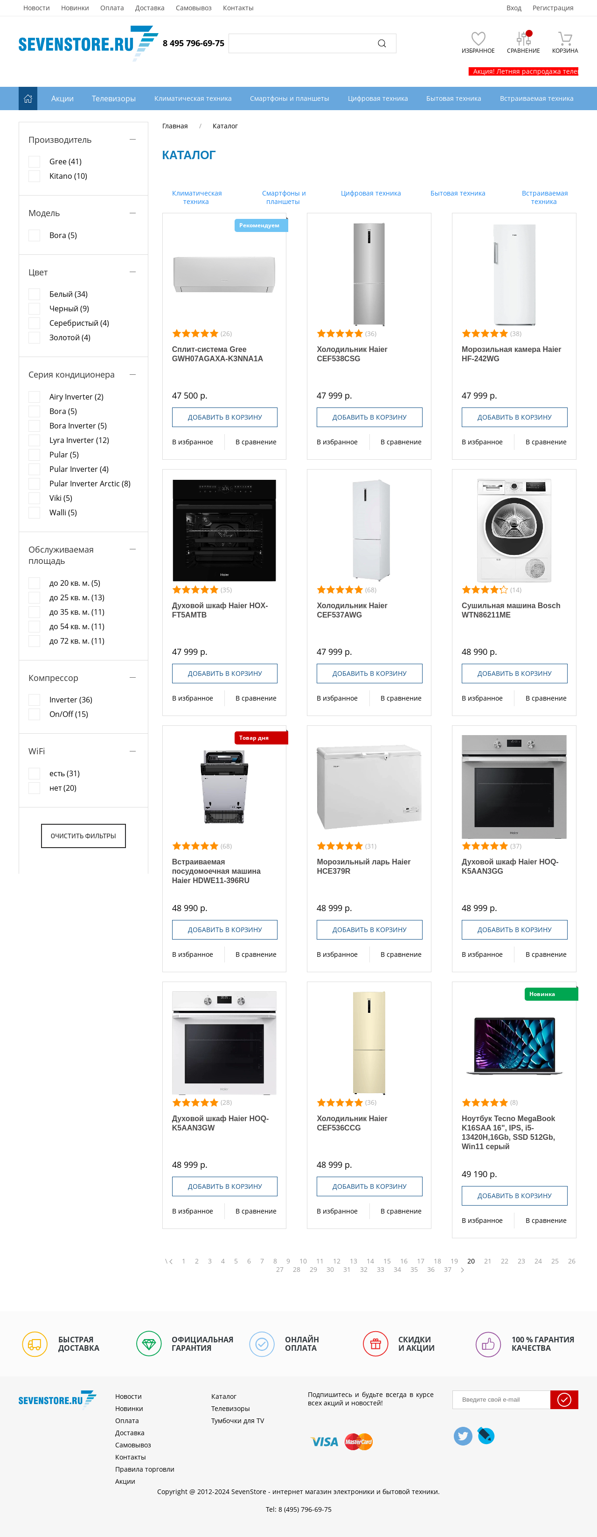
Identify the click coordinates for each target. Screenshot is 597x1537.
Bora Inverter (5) (78, 426)
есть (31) (64, 773)
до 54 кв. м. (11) (76, 626)
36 (431, 1269)
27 (280, 1269)
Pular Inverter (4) (79, 469)
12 (336, 1261)
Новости (36, 8)
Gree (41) (65, 161)
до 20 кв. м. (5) (74, 583)
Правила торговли (144, 1469)
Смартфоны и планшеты (283, 197)
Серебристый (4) (79, 323)
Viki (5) (60, 498)
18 (437, 1261)
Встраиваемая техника (544, 197)
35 (414, 1269)
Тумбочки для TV (237, 1420)
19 (454, 1261)
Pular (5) (64, 454)
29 (313, 1269)
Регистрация (553, 8)
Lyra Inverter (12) (79, 440)
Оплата (112, 8)
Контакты (238, 8)
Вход (514, 8)
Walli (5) (63, 512)
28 (296, 1269)
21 (488, 1261)
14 (370, 1261)
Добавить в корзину (225, 417)
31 (347, 1269)
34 (397, 1269)
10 (303, 1261)
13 (353, 1261)
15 (387, 1261)
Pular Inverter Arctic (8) (90, 483)
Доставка (150, 8)
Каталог (223, 1396)
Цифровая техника (370, 193)
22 (504, 1261)
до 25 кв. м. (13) (76, 597)
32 (364, 1269)
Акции (62, 98)
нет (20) (62, 788)
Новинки (75, 8)
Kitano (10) (68, 176)
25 (555, 1261)
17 (420, 1261)
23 (521, 1261)
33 (380, 1269)
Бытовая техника (457, 193)
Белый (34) (68, 294)
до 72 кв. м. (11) (76, 641)
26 (572, 1261)
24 (538, 1261)
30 (330, 1269)
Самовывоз (194, 8)
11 (320, 1261)
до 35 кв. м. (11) (76, 612)
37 (447, 1269)
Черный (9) (69, 308)
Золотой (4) (69, 337)
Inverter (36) (70, 700)
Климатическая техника (196, 197)
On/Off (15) (68, 714)
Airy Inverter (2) (76, 397)
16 (404, 1261)
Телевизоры (114, 98)
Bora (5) (63, 235)
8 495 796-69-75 (193, 43)
